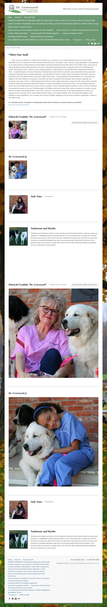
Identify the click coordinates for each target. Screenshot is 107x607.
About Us (18, 17)
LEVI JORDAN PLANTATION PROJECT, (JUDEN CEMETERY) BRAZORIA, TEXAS (39, 40)
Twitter (92, 43)
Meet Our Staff (29, 17)
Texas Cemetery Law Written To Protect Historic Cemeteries (77, 30)
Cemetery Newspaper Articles (72, 33)
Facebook (88, 43)
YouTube (95, 43)
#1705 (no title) (90, 40)
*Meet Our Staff (15, 47)
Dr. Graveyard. (73, 563)
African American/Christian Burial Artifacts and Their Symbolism (31, 30)
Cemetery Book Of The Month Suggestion (44, 33)
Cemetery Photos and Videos (18, 33)
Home (10, 17)
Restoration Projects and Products (42, 36)
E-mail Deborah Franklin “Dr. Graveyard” (84, 122)
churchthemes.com (92, 563)
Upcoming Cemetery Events (17, 36)
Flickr (98, 43)
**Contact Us (77, 40)
